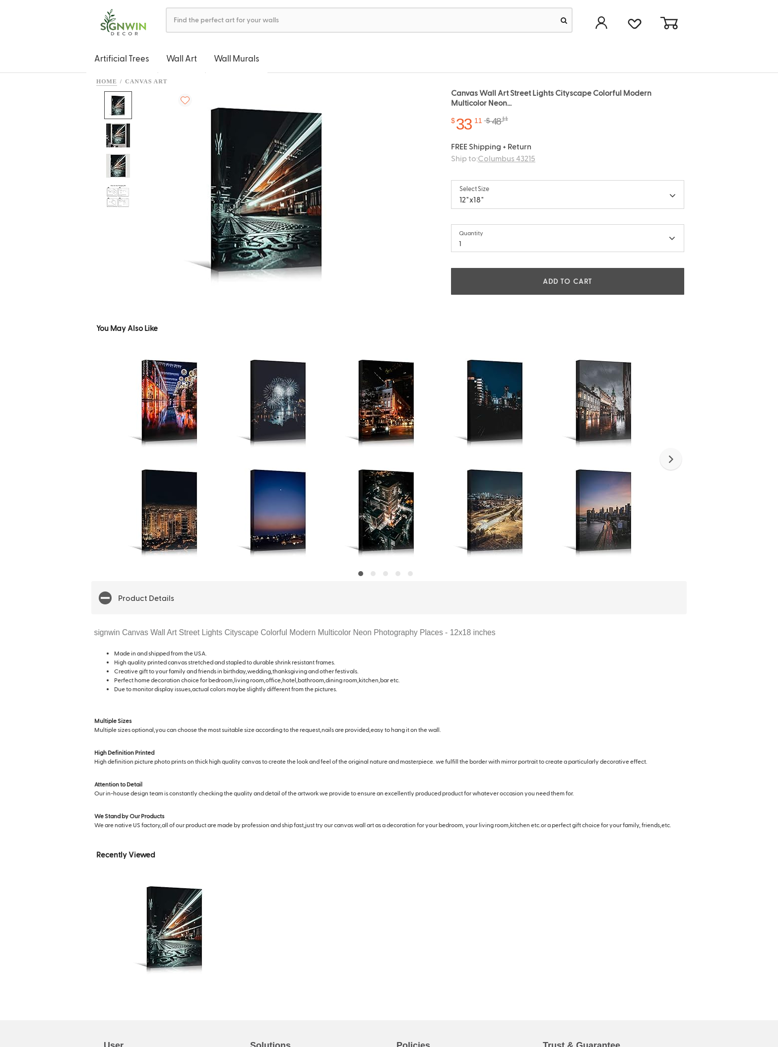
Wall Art (181, 58)
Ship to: (493, 158)
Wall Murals (236, 58)
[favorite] (634, 22)
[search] (564, 20)
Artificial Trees (121, 58)
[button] (671, 459)
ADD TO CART (567, 281)
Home (106, 81)
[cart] (668, 24)
